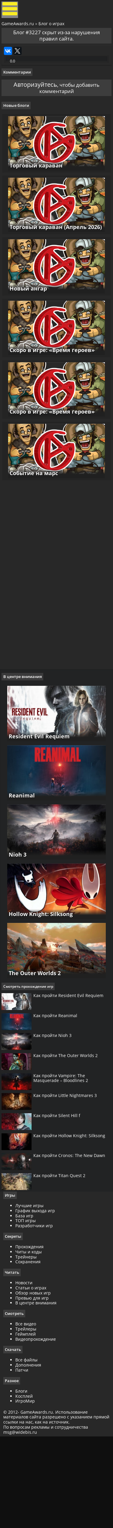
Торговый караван (34, 194)
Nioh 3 (15, 904)
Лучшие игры (32, 1294)
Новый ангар (26, 324)
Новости (26, 1372)
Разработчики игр (37, 1314)
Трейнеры (28, 1345)
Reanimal (19, 844)
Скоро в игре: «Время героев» (50, 388)
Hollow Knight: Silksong (38, 964)
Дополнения (31, 1454)
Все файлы (29, 1449)
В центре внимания (38, 1392)
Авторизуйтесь (31, 105)
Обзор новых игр (35, 1382)
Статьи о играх (33, 1376)
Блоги (24, 1481)
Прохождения (32, 1335)
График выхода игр (38, 1299)
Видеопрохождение (38, 1428)
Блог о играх (53, 28)
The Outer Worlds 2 (32, 1024)
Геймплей (28, 1423)
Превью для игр (34, 1387)
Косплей (26, 1486)
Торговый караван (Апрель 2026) (54, 259)
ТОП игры (28, 1309)
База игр (27, 1304)
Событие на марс (32, 518)
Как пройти (71, 1052)
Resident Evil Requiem (36, 784)
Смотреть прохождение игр (31, 1039)
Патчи (24, 1459)
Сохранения (30, 1350)
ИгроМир (28, 1491)
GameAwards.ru (19, 28)
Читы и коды (31, 1340)
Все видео (28, 1413)
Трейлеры (28, 1418)
